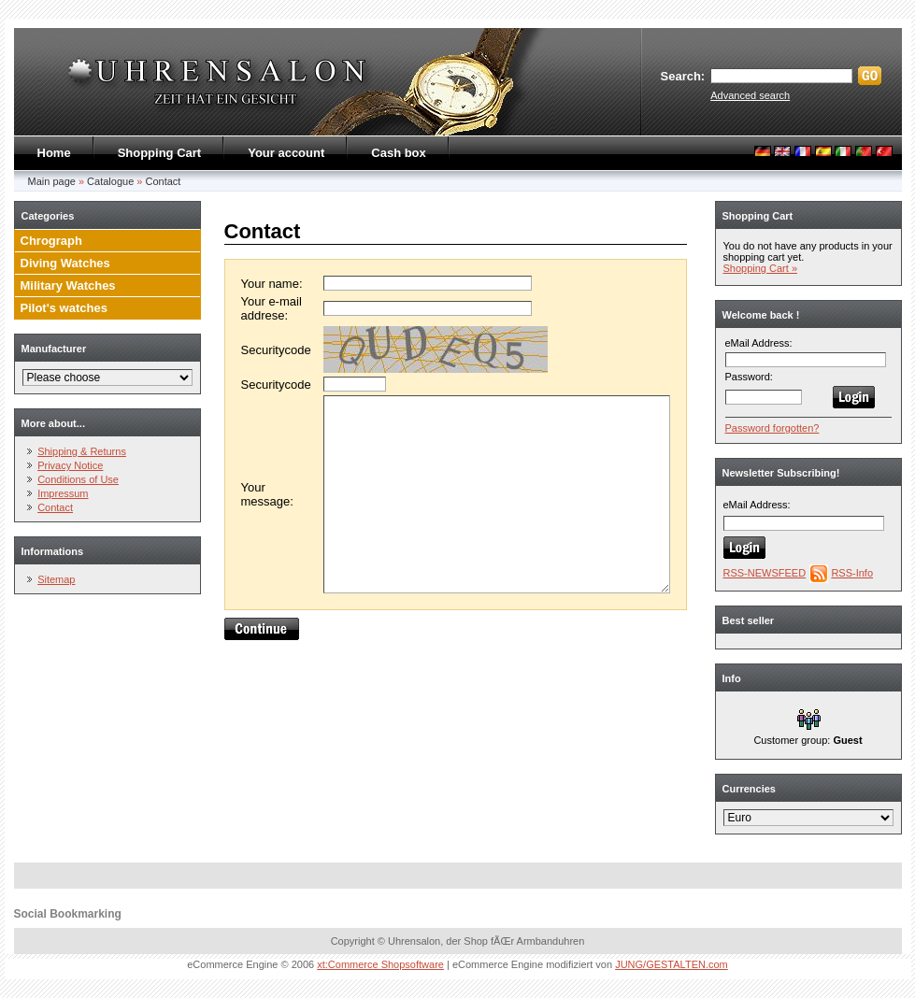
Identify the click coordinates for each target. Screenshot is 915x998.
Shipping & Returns (81, 451)
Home (54, 153)
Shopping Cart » (760, 268)
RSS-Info (852, 572)
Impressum (62, 493)
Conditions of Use (78, 479)
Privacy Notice (70, 465)
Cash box (398, 153)
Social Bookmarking (68, 913)
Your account (286, 153)
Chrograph (51, 241)
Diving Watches (65, 263)
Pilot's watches (64, 308)
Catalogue (110, 181)
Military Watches (68, 285)
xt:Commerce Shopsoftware (380, 964)
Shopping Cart (160, 153)
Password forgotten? (772, 428)
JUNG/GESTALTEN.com (671, 964)
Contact (163, 181)
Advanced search (750, 95)
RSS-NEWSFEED (765, 572)
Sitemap (56, 579)
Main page (52, 181)
